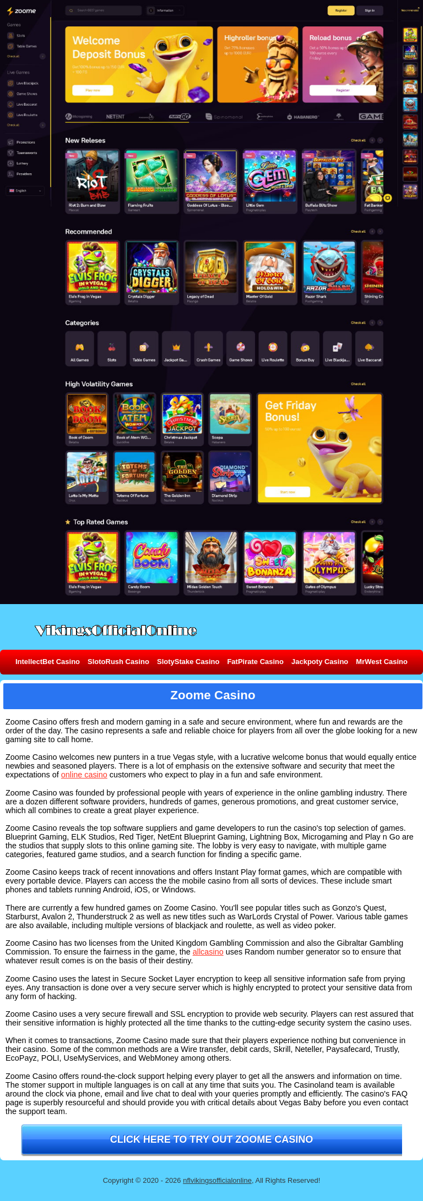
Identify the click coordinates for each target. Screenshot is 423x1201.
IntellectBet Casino (47, 661)
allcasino (208, 951)
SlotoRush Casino (118, 661)
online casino (84, 774)
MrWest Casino (382, 661)
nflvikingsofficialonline (217, 1180)
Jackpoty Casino (319, 661)
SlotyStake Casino (188, 661)
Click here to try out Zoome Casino (211, 1139)
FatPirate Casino (255, 661)
